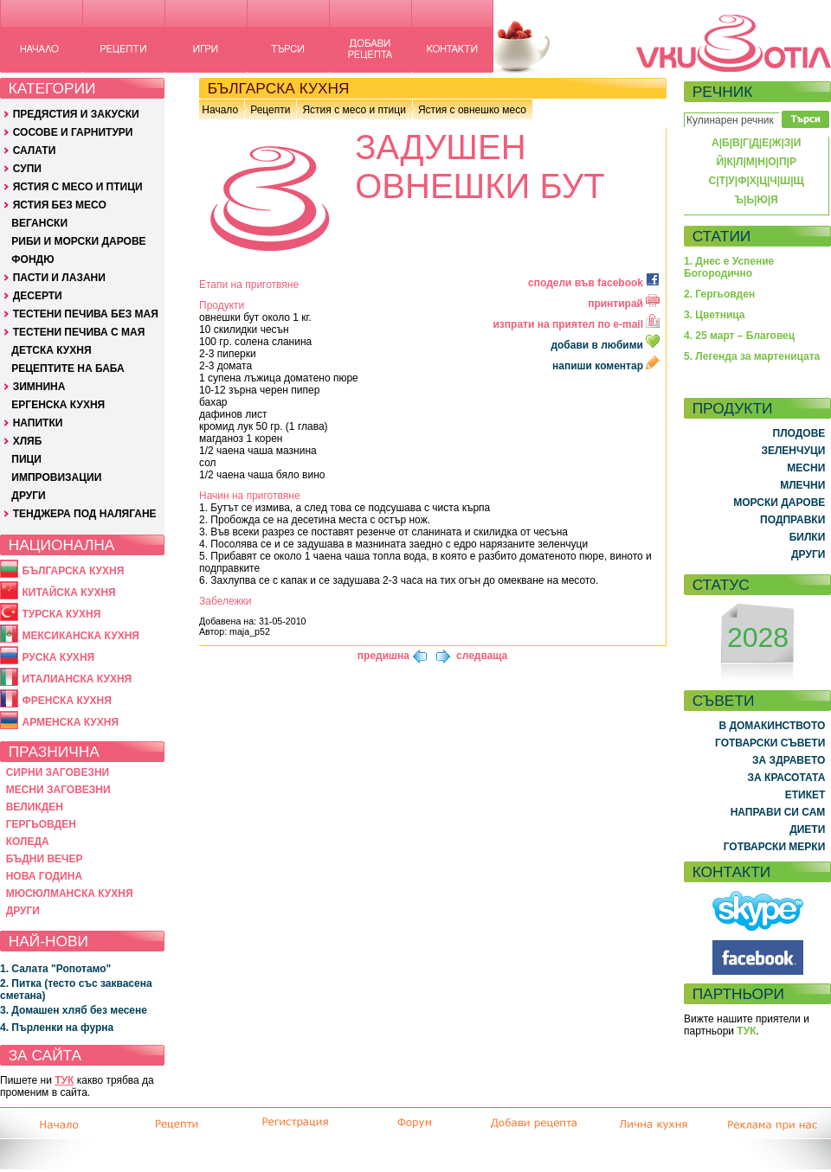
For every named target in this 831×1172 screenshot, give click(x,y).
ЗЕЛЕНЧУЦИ (793, 451)
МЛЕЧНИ (802, 485)
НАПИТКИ (38, 423)
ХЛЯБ (27, 441)
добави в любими (606, 345)
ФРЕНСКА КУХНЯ (66, 701)
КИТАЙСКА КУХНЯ (68, 592)
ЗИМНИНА (39, 387)
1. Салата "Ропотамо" (55, 969)
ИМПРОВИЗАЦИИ (56, 477)
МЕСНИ (806, 468)
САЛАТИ (34, 150)
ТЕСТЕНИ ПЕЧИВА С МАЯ (79, 332)
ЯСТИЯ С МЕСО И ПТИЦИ (78, 187)
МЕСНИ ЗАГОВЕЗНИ (58, 790)
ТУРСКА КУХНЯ (61, 614)
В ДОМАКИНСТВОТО (771, 726)
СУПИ (27, 169)
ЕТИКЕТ (805, 795)
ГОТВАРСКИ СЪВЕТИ (770, 743)
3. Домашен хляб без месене (73, 1010)
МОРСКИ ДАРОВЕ (779, 502)
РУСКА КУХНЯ (58, 657)
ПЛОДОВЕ (799, 433)
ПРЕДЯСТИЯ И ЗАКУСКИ (76, 114)
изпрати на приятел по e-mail (576, 324)
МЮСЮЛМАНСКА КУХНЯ (69, 893)
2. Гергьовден (719, 294)
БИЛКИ (807, 537)
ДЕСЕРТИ (37, 296)
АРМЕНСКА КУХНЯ (70, 722)
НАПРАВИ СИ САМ (778, 812)
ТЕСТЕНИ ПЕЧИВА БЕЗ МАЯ (85, 314)
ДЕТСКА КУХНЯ (51, 350)
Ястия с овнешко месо (472, 110)
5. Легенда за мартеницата (752, 356)
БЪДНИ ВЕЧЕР (44, 859)
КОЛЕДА (27, 842)
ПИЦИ (26, 459)
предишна (383, 656)
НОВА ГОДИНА (44, 876)
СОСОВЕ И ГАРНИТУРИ (73, 132)
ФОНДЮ (32, 259)
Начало (220, 110)
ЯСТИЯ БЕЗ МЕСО (59, 205)
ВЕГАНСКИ (39, 223)
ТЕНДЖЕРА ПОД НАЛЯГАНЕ (85, 514)
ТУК (64, 1080)
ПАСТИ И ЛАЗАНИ (59, 278)
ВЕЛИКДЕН (34, 807)
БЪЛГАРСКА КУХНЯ (73, 571)
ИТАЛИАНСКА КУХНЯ (77, 679)
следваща (481, 656)
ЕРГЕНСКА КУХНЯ (58, 405)
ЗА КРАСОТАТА (787, 778)
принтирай (624, 304)
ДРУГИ (28, 496)
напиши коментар (606, 366)
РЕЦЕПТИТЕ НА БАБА (67, 368)
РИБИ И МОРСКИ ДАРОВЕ (78, 241)
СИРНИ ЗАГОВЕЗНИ (58, 772)
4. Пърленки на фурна (56, 1027)
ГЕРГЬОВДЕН (41, 824)
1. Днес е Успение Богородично (729, 267)
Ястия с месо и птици (353, 110)
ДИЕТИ (807, 829)
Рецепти (270, 110)
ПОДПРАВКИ (792, 520)
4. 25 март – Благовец (739, 336)
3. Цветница (714, 315)
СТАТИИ (721, 236)
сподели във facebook (594, 283)
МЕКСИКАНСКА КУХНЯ (80, 636)
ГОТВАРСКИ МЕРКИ (775, 847)
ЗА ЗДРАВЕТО (788, 760)
